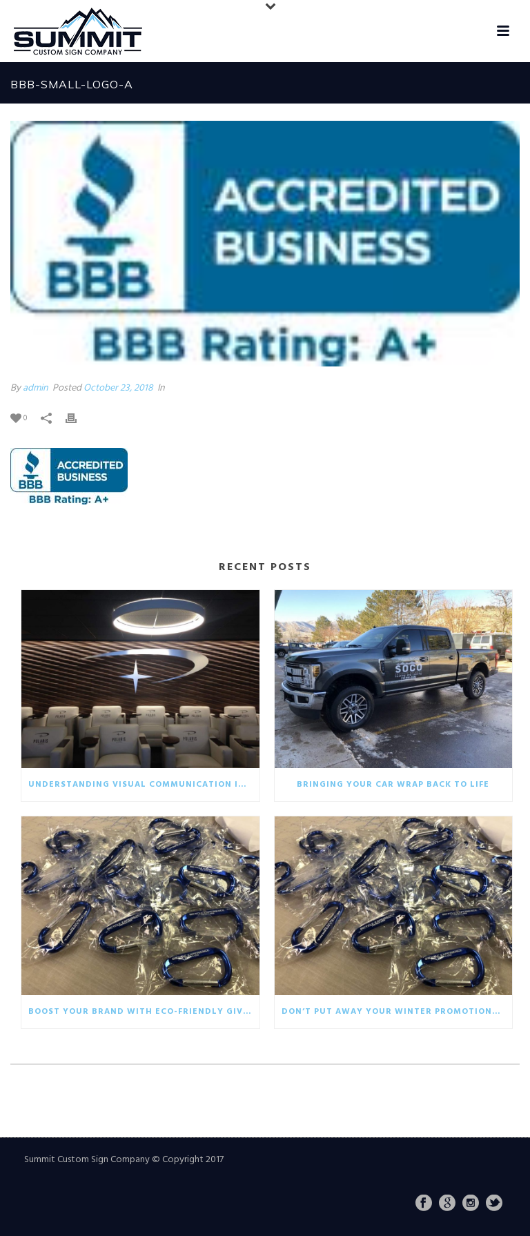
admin (35, 388)
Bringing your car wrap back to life (393, 785)
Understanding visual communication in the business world (143, 785)
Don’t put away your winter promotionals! (397, 1012)
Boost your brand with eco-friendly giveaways (143, 1012)
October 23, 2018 (118, 388)
